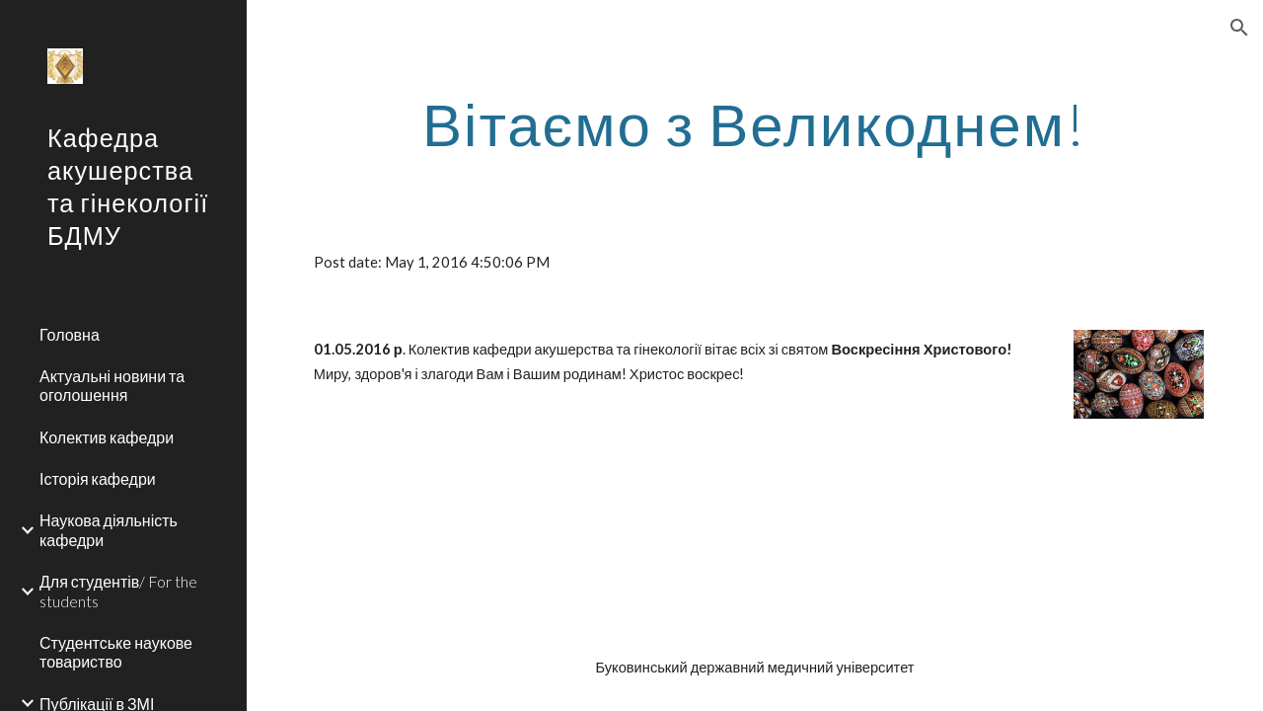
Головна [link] (69, 334)
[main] (755, 123)
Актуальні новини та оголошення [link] (112, 385)
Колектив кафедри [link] (106, 437)
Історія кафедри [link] (97, 478)
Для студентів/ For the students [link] (118, 590)
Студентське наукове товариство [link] (115, 652)
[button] (1239, 27)
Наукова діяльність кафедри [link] (108, 529)
